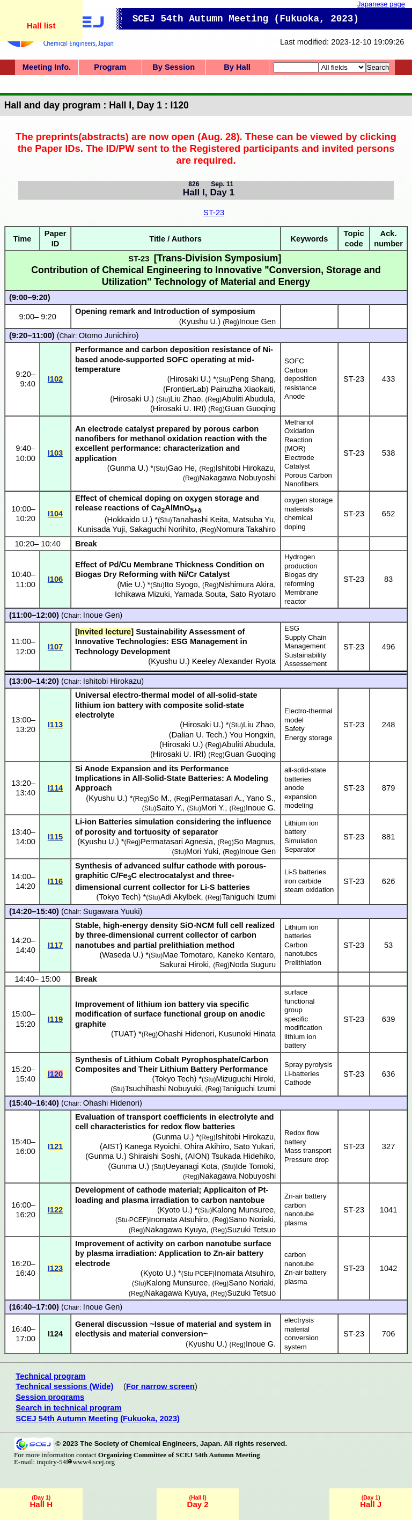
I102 (55, 379)
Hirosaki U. (189, 379)
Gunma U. (128, 468)
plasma (295, 1223)
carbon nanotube (299, 1209)
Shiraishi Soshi (155, 1156)
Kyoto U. (175, 1209)
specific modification (303, 1023)
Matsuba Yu (253, 519)
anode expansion (300, 792)
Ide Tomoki (255, 1166)
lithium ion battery (300, 1041)
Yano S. (260, 798)
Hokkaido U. (128, 519)
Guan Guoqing (250, 408)
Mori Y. (213, 807)
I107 (55, 646)
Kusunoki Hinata (247, 1033)
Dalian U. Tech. (198, 734)
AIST (111, 1146)
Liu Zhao (185, 398)
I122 (55, 1209)
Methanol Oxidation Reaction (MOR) (299, 435)
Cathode (297, 1082)
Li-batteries (301, 1074)
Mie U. (131, 584)
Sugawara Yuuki (111, 911)
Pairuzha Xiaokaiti (242, 389)
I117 (55, 945)
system (295, 1347)
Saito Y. (169, 807)
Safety (294, 729)
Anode (294, 396)
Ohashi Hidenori (186, 1033)
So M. (159, 798)
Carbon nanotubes (301, 949)
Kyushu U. (169, 661)
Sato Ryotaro (253, 594)
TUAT (124, 1033)
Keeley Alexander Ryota (234, 661)
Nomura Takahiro (246, 529)
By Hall (237, 67)
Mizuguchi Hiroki (245, 1079)
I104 (55, 513)
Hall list (41, 25)
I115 (55, 836)
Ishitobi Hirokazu (245, 468)
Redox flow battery (301, 1137)
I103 (55, 453)
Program (110, 67)
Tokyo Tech (118, 897)
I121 (55, 1146)
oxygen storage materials (308, 504)
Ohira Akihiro (206, 1146)
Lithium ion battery (301, 827)
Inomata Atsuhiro (178, 1219)
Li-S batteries (305, 872)
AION (197, 1156)
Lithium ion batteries (301, 931)
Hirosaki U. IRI (178, 408)
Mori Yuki (202, 851)
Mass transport (307, 1150)
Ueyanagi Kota (191, 1166)
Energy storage (308, 738)
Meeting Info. (47, 67)
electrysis (299, 1320)
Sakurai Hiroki (184, 964)
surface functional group (299, 1001)
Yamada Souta (200, 594)
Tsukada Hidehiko (242, 1156)
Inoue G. (261, 807)
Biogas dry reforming (301, 579)
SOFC (294, 361)
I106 (55, 579)
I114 (55, 788)
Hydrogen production (301, 561)
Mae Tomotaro (187, 955)
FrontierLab (186, 389)
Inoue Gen (101, 615)
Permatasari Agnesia (177, 841)
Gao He (181, 468)
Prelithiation (302, 963)
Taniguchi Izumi (249, 897)
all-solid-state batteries (305, 774)
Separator (299, 849)
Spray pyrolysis (308, 1065)
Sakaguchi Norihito (162, 529)
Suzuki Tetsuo (251, 1229)
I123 (55, 1268)
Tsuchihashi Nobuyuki (163, 1088)
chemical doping (298, 522)
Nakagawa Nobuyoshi (238, 477)
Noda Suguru (253, 964)
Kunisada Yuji (101, 529)
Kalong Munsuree (243, 1209)
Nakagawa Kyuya (175, 1229)
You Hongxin (252, 734)
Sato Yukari (253, 1146)
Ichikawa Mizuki (142, 594)
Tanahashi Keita (200, 519)
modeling (298, 805)
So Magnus (254, 841)
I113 (55, 724)
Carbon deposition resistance (300, 379)
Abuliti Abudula (248, 398)
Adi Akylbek (180, 897)
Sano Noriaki (251, 1219)
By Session (173, 67)
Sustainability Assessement (305, 659)
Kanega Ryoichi (152, 1146)
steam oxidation (309, 890)
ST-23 (213, 212)
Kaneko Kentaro (245, 955)
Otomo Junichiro (107, 335)
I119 (55, 1019)
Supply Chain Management (305, 642)
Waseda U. (121, 955)
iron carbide (302, 881)
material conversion (301, 1333)
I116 (55, 881)
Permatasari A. (216, 798)
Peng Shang (252, 379)
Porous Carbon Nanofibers (308, 479)
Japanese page (381, 4)
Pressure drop (306, 1160)
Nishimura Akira (246, 584)
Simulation (301, 841)
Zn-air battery (305, 1196)
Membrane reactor (301, 596)
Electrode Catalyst (299, 462)
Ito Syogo (181, 584)
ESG (291, 628)
